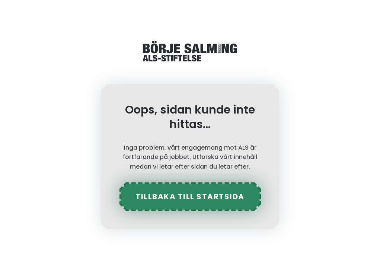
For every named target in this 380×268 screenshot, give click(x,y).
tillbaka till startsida (190, 196)
